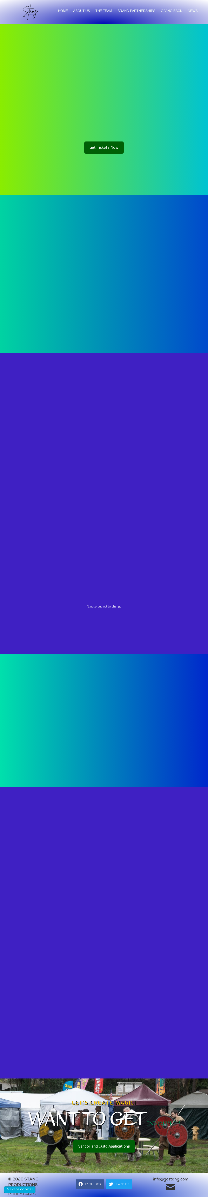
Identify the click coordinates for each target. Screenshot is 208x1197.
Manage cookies (20, 1189)
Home (63, 11)
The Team (103, 11)
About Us (81, 11)
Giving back (171, 11)
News (193, 11)
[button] (104, 147)
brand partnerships (136, 11)
